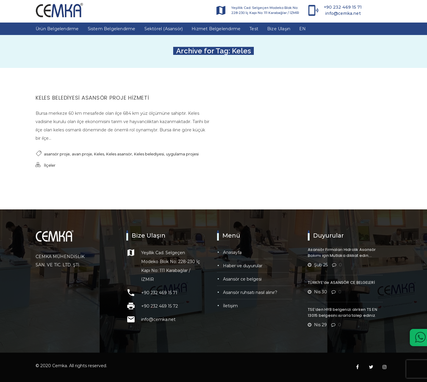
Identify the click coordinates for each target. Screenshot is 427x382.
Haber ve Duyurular (242, 265)
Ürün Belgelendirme (57, 28)
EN (302, 28)
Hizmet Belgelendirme (216, 28)
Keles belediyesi (149, 154)
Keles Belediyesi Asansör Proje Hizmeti (92, 97)
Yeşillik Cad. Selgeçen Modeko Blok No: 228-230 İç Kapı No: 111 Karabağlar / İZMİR (265, 10)
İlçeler (49, 165)
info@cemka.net (343, 13)
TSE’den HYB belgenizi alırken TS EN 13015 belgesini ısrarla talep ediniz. (342, 312)
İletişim (230, 305)
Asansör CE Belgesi (242, 279)
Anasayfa (232, 252)
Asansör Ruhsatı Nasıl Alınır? (250, 292)
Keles (99, 154)
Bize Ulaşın (278, 28)
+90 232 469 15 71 (343, 7)
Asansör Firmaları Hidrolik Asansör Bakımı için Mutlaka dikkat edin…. (342, 252)
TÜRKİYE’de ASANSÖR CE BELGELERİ (341, 282)
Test (253, 28)
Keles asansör (119, 154)
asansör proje (57, 154)
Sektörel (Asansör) (163, 28)
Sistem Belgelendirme (112, 28)
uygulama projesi (182, 154)
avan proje (82, 154)
